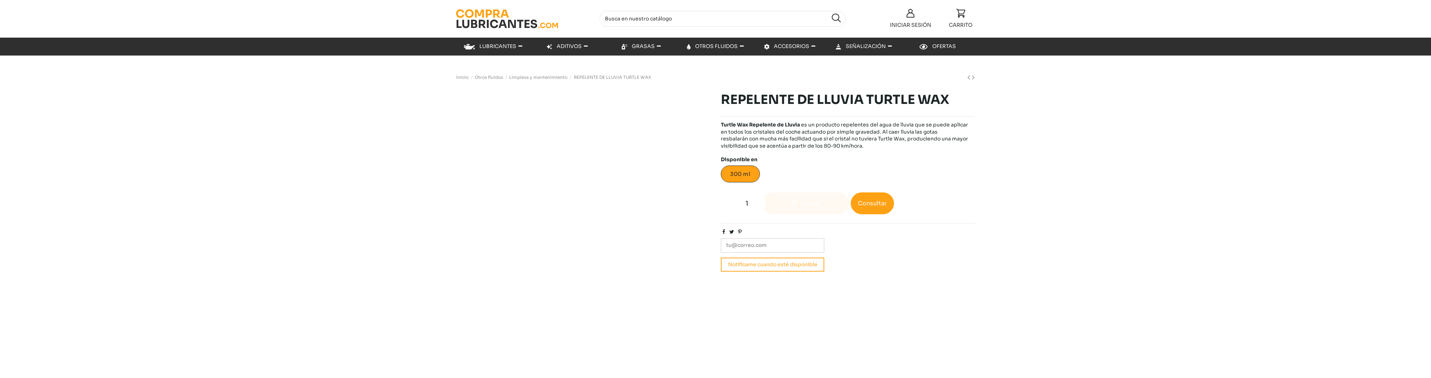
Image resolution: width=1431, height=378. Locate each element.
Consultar (872, 203)
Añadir (805, 203)
